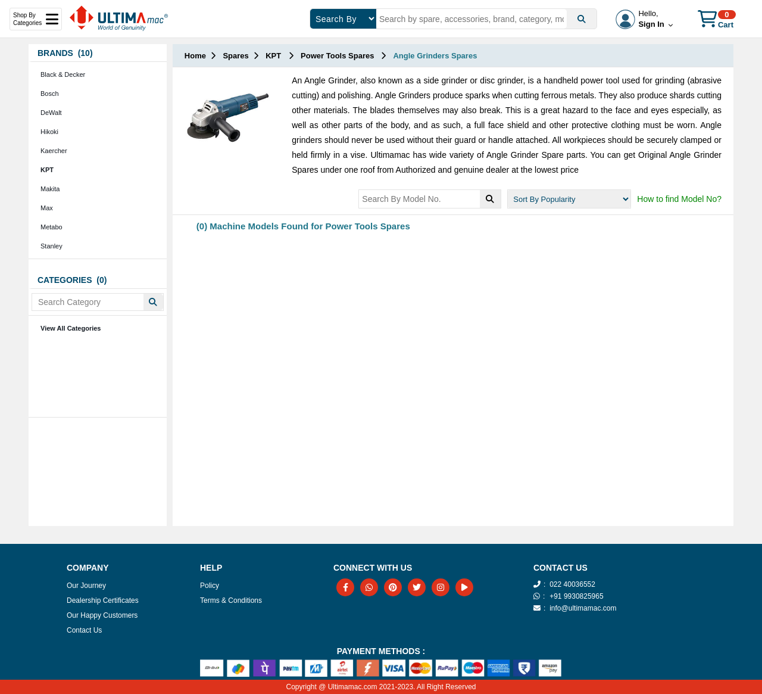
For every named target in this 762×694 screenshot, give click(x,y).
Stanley (51, 246)
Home (195, 55)
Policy (209, 585)
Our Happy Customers (102, 615)
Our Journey (86, 585)
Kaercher (53, 150)
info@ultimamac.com (582, 608)
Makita (50, 188)
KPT (47, 169)
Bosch (49, 93)
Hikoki (49, 131)
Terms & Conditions (231, 600)
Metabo (51, 227)
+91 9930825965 (576, 596)
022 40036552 (572, 584)
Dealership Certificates (103, 600)
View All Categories (70, 328)
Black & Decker (62, 74)
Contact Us (84, 630)
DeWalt (51, 112)
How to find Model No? (679, 199)
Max (46, 207)
